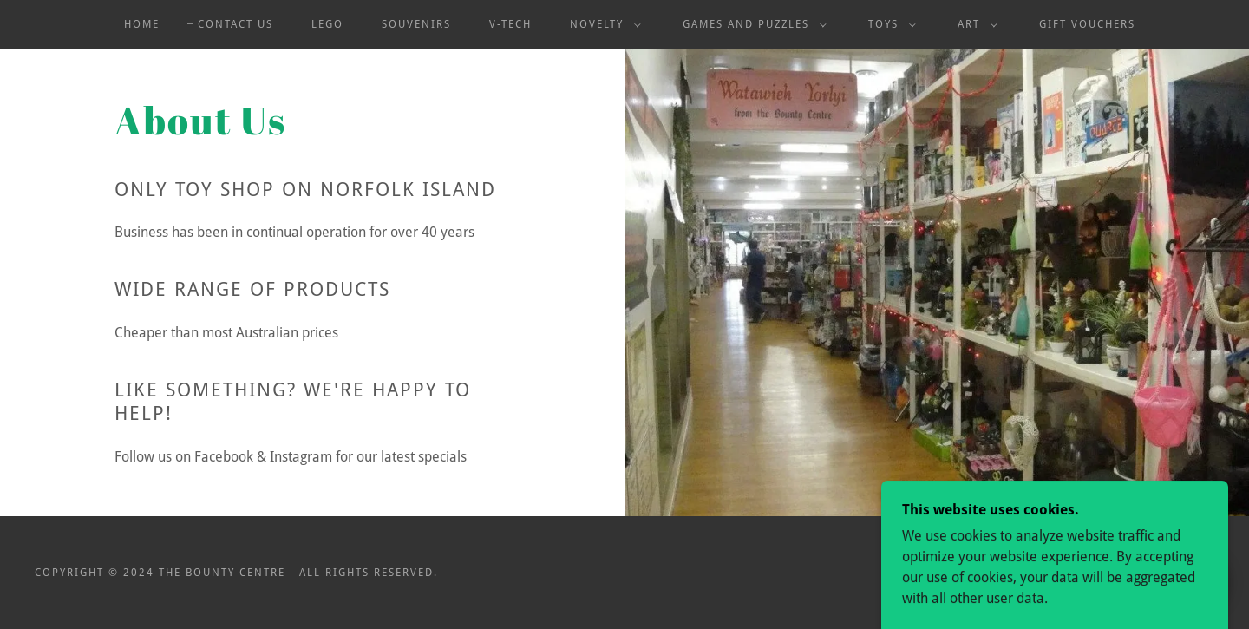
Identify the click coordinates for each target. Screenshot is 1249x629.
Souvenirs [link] (416, 24)
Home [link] (142, 24)
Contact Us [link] (235, 24)
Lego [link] (327, 24)
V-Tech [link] (510, 24)
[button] (601, 24)
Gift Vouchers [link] (1087, 24)
